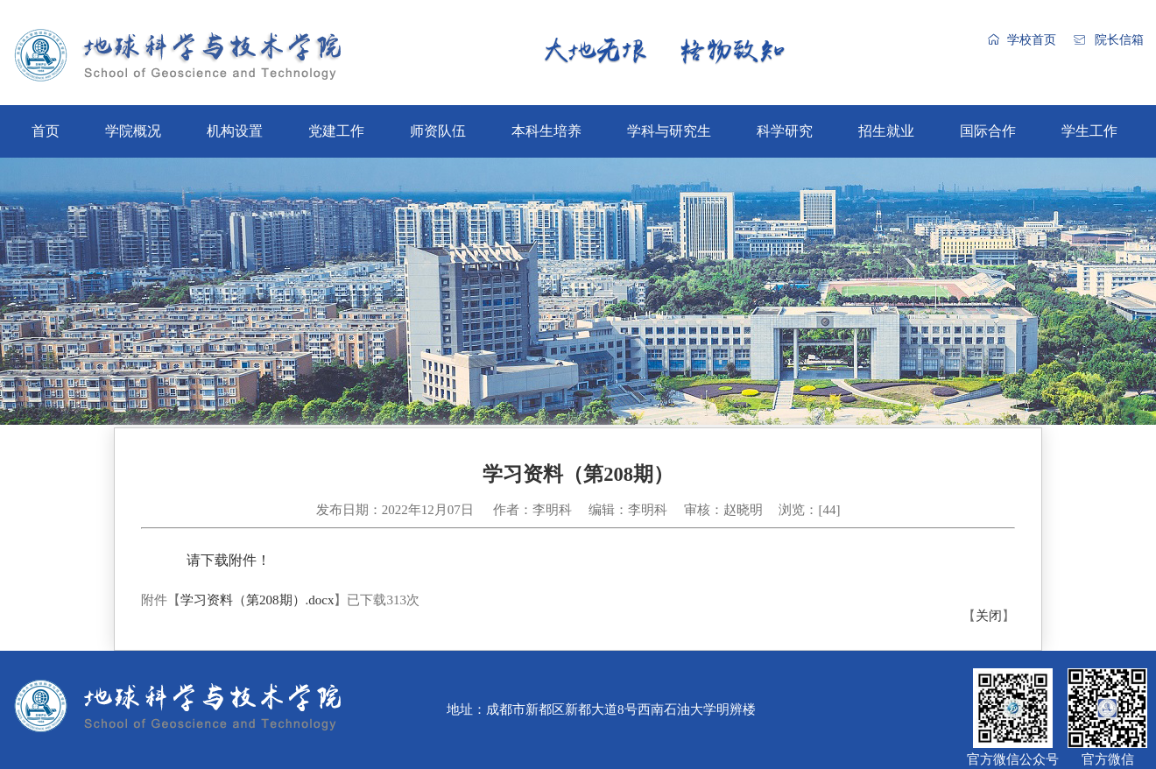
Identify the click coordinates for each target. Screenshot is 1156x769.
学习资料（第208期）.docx (257, 600)
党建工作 (336, 130)
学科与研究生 (669, 130)
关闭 (989, 616)
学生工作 (1089, 130)
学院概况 (133, 130)
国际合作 (988, 130)
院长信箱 (1119, 39)
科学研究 (785, 130)
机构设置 (235, 130)
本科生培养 (546, 130)
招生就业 (886, 130)
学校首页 (1031, 39)
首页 (46, 130)
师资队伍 (438, 130)
